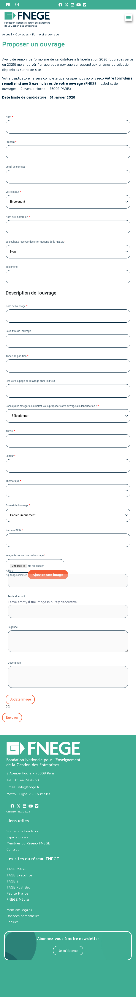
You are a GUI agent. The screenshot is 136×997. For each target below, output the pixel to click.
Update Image (20, 699)
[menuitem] (8, 5)
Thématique (13, 480)
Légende (13, 627)
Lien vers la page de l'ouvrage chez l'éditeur (30, 380)
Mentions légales (19, 910)
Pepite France (17, 893)
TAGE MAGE (16, 869)
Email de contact (16, 166)
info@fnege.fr (29, 787)
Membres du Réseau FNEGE (28, 843)
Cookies (12, 922)
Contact (12, 849)
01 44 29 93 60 (27, 780)
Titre (10, 570)
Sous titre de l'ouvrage (18, 331)
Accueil (7, 34)
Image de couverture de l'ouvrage (25, 555)
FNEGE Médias (18, 899)
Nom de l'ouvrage (16, 306)
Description (14, 662)
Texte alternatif (16, 596)
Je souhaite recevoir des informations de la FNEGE (36, 241)
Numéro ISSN (14, 530)
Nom (9, 116)
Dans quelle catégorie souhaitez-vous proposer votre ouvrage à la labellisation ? (52, 406)
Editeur (11, 455)
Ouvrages (22, 34)
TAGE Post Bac (18, 887)
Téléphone (11, 266)
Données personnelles (23, 916)
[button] (128, 17)
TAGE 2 (12, 881)
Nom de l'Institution (18, 216)
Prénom (11, 141)
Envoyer (12, 717)
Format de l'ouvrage (18, 505)
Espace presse (17, 837)
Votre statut (13, 191)
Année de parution (17, 356)
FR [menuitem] (8, 5)
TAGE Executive (19, 875)
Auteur (10, 431)
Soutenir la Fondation (23, 831)
